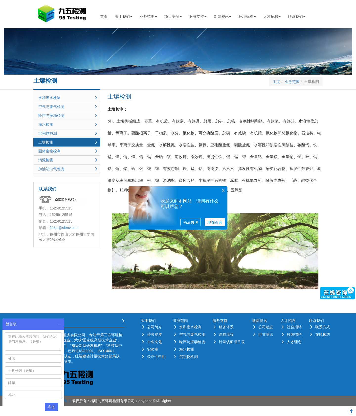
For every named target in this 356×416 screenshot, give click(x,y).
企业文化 (154, 342)
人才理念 (294, 342)
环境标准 (247, 16)
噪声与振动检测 (192, 342)
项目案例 (173, 16)
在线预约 (322, 334)
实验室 (152, 349)
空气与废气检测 (192, 334)
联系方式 (322, 327)
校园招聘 (294, 334)
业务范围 (148, 16)
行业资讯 (265, 334)
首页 (104, 16)
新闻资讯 (222, 16)
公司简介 (154, 327)
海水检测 (186, 349)
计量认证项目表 (232, 342)
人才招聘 (272, 16)
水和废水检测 (190, 327)
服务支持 (197, 16)
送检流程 (226, 334)
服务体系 (226, 327)
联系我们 (296, 16)
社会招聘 (294, 327)
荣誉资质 (154, 334)
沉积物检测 (188, 356)
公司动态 (265, 327)
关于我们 (123, 16)
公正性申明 (156, 356)
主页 (276, 82)
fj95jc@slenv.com (64, 228)
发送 (51, 407)
